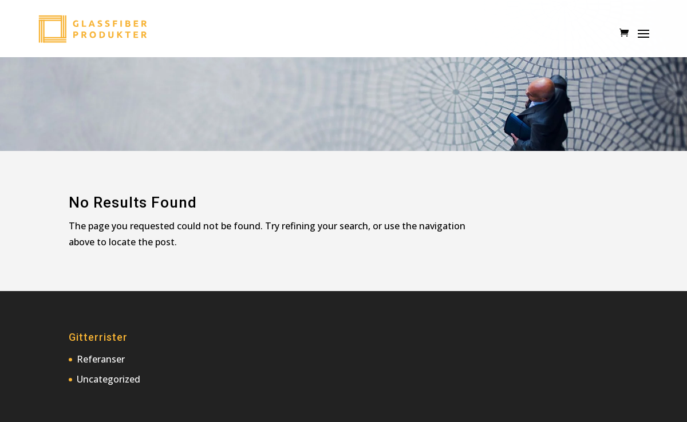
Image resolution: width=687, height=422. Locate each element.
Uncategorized (108, 379)
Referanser (101, 359)
